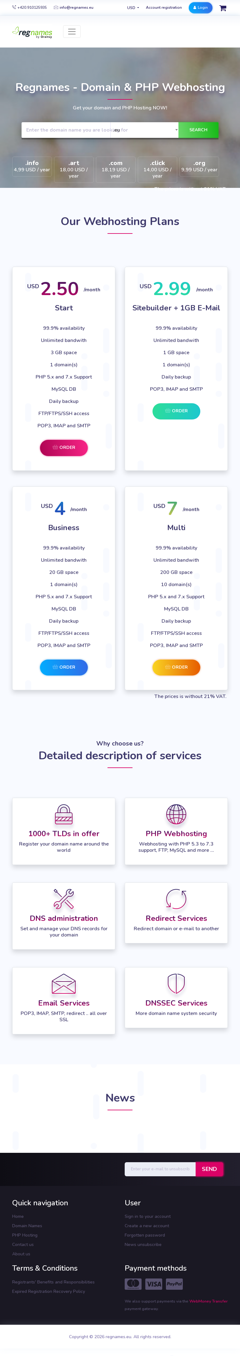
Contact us (23, 1245)
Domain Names (27, 1226)
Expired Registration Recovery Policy (48, 1291)
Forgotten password (145, 1235)
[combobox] (146, 130)
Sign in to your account (148, 1216)
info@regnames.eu (73, 7)
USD (131, 7)
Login (200, 7)
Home (18, 1216)
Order (63, 447)
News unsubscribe (143, 1245)
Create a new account (147, 1226)
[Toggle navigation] (72, 31)
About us (21, 1254)
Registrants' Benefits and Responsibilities (53, 1282)
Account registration (164, 7)
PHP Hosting (25, 1235)
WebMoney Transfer (208, 1301)
